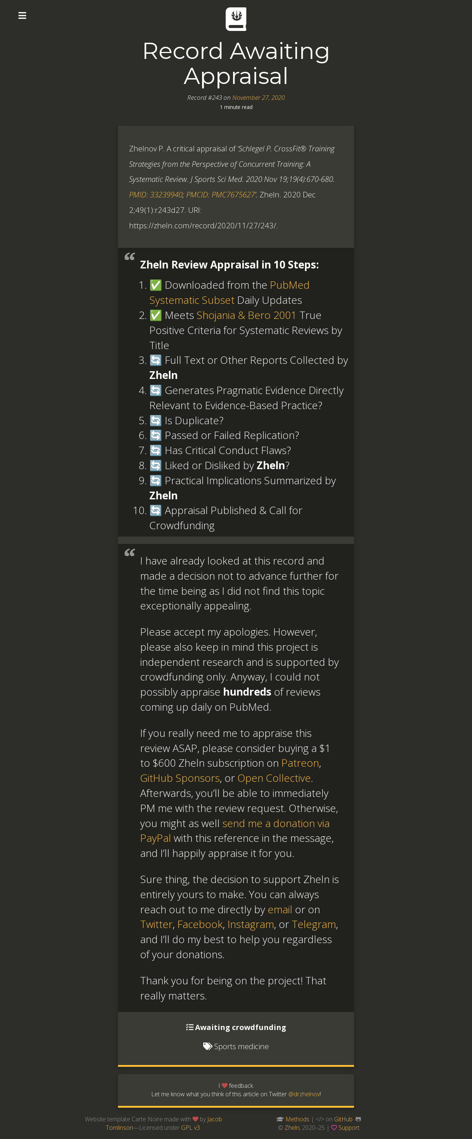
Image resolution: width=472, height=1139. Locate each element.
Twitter (156, 924)
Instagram (251, 924)
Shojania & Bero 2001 (247, 315)
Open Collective (274, 778)
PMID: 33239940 (156, 194)
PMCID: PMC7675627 (220, 194)
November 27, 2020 (258, 97)
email (280, 909)
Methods (297, 1119)
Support (349, 1128)
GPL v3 (190, 1128)
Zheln (292, 1128)
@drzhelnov (304, 1094)
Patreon (300, 763)
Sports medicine (241, 1046)
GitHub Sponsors (180, 778)
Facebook (200, 924)
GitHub (343, 1119)
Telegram (314, 924)
